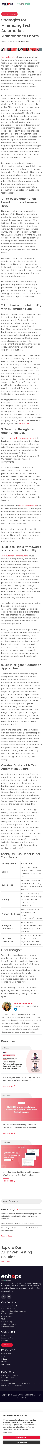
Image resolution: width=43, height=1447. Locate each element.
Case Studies (7, 1095)
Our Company (6, 1335)
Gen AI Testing (6, 1322)
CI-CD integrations (28, 505)
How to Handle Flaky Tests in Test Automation (19, 1223)
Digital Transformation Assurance (13, 1311)
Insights (4, 1359)
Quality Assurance (8, 1309)
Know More (5, 1262)
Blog (3, 1356)
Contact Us (7, 1345)
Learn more (7, 1432)
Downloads (6, 1142)
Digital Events (6, 1364)
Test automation (9, 57)
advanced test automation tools (21, 438)
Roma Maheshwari (22, 41)
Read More (9, 1086)
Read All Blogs (6, 1236)
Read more (24, 423)
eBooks (4, 1362)
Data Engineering (7, 1327)
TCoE (3, 1319)
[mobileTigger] (39, 4)
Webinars (5, 1048)
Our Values (5, 1341)
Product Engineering (8, 1324)
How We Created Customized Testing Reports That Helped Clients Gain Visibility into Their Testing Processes (21, 1216)
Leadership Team (7, 1338)
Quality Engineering (8, 1314)
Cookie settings (21, 1442)
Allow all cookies (21, 1438)
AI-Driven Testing (7, 1316)
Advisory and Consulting (10, 1306)
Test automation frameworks (15, 555)
